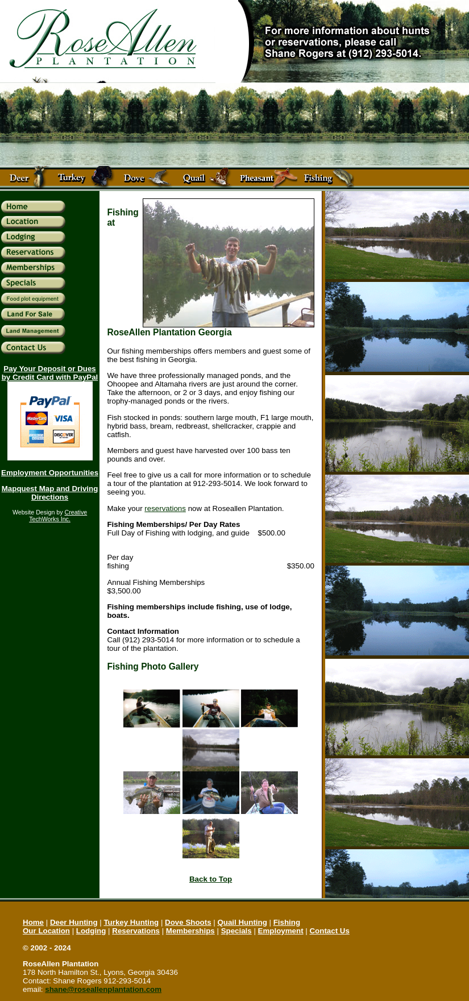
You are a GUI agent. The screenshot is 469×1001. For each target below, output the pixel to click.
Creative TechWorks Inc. (58, 515)
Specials (236, 931)
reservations (165, 508)
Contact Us (329, 931)
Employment (281, 931)
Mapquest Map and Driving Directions (50, 492)
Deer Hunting (74, 922)
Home (33, 922)
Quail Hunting (242, 922)
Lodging (91, 931)
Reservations (136, 931)
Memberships (190, 931)
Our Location (46, 931)
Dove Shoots (188, 922)
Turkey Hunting (131, 922)
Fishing (286, 922)
